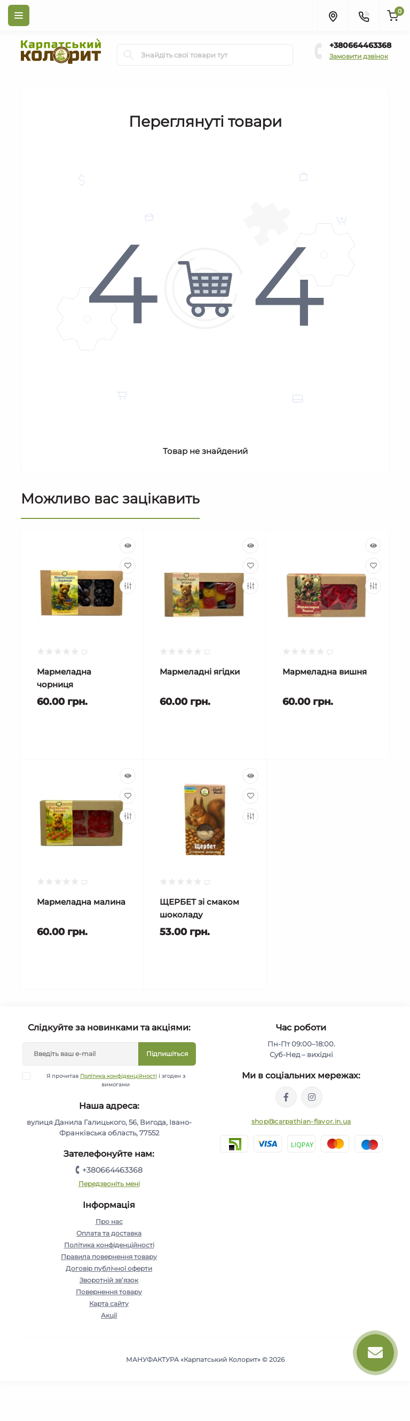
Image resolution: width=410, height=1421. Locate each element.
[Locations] (332, 15)
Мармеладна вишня (324, 672)
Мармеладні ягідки (200, 672)
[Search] (128, 55)
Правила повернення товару (109, 1257)
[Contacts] (363, 15)
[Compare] (128, 586)
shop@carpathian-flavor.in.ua (301, 1121)
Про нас (109, 1221)
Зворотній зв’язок (109, 1280)
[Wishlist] (128, 566)
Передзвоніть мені (109, 1184)
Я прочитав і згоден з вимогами (110, 1080)
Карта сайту (109, 1304)
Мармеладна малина (81, 902)
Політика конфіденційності (118, 1076)
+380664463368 (360, 45)
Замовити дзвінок (358, 56)
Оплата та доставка (108, 1233)
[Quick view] (128, 546)
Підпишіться (167, 1054)
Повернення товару (109, 1292)
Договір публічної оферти (109, 1268)
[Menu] (18, 15)
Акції (109, 1315)
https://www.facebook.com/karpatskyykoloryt (286, 1097)
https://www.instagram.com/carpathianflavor (312, 1097)
